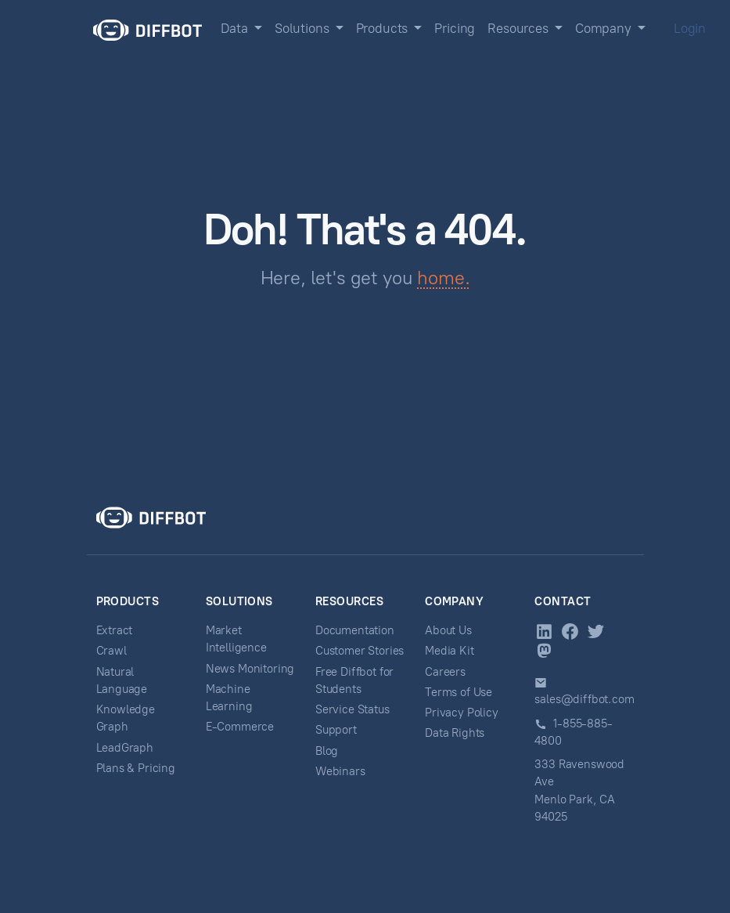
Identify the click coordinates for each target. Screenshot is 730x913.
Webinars (340, 771)
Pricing (454, 28)
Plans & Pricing (135, 768)
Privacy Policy (461, 713)
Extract (114, 630)
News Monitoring (250, 669)
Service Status (352, 709)
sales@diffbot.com (584, 699)
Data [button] (236, 28)
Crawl (111, 651)
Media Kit (449, 651)
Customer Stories (359, 651)
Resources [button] (519, 28)
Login (690, 28)
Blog (326, 751)
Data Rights (454, 733)
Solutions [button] (303, 28)
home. (443, 277)
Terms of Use (458, 692)
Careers (445, 672)
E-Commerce (240, 727)
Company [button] (605, 28)
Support (336, 730)
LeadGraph (124, 748)
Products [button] (383, 28)
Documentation (354, 630)
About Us (448, 630)
